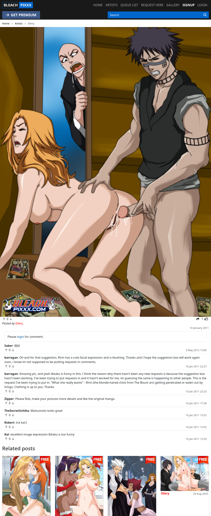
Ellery (165, 493)
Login (202, 5)
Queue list (129, 5)
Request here (152, 5)
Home (98, 5)
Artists (112, 5)
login (20, 337)
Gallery (173, 5)
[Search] (205, 15)
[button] (16, 172)
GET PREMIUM (21, 14)
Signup (188, 5)
